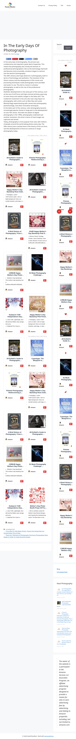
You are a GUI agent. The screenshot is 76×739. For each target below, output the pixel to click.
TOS (62, 5)
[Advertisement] (38, 24)
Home (69, 5)
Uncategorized (62, 572)
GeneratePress (49, 736)
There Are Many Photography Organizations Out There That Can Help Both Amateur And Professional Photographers (64, 631)
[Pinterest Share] (15, 59)
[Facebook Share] (8, 59)
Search (59, 44)
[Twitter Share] (21, 59)
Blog (58, 569)
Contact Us (41, 5)
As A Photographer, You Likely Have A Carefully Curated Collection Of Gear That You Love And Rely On (64, 592)
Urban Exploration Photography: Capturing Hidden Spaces (64, 604)
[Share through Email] (35, 59)
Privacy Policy (53, 5)
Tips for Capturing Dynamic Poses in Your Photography (64, 642)
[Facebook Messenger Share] (28, 59)
